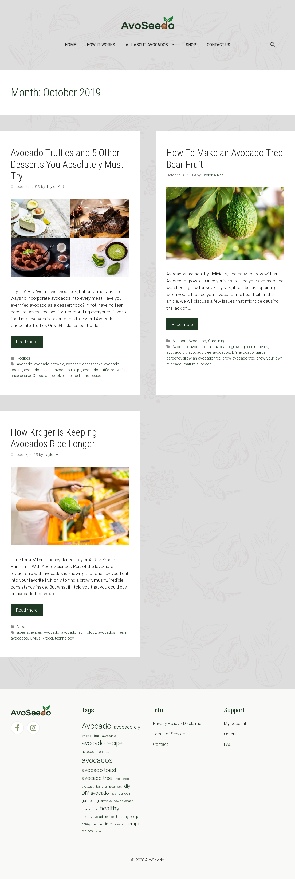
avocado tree (199, 352)
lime (85, 375)
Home (70, 44)
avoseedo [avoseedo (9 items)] (121, 779)
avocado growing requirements (241, 347)
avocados (221, 352)
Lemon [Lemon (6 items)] (97, 824)
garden (262, 352)
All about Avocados (153, 44)
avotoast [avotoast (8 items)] (88, 787)
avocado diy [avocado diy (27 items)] (127, 727)
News (21, 627)
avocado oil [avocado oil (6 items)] (109, 736)
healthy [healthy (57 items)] (109, 808)
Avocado (24, 364)
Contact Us (218, 44)
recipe (96, 375)
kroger (47, 638)
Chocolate (41, 375)
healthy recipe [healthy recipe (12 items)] (128, 816)
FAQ (228, 744)
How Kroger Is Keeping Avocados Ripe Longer (54, 438)
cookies (59, 375)
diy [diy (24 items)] (127, 786)
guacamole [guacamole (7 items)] (89, 809)
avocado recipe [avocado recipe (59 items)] (102, 743)
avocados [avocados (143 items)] (97, 760)
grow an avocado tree (202, 358)
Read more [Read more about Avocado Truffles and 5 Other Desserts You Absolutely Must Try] (26, 341)
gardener (173, 358)
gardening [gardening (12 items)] (90, 800)
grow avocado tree (238, 358)
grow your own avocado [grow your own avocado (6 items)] (117, 801)
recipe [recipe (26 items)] (133, 824)
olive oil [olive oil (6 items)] (119, 824)
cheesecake (21, 375)
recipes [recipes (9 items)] (87, 831)
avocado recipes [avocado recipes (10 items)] (95, 752)
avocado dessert (38, 370)
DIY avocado (243, 352)
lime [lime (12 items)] (108, 824)
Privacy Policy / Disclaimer (178, 723)
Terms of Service (169, 733)
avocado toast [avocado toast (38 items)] (99, 770)
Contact (160, 744)
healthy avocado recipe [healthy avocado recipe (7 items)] (98, 817)
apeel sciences (29, 632)
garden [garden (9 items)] (124, 793)
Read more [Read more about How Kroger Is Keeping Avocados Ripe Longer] (26, 610)
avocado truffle (96, 370)
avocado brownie (49, 364)
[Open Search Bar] (272, 44)
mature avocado (197, 364)
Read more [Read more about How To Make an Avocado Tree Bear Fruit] (182, 324)
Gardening (216, 341)
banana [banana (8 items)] (101, 787)
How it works (101, 44)
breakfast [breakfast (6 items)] (115, 787)
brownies (119, 370)
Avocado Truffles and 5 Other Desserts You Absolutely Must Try (67, 164)
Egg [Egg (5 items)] (113, 793)
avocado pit (176, 352)
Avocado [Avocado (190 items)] (96, 726)
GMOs (35, 638)
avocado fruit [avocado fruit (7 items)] (91, 736)
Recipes (23, 358)
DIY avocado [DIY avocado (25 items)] (95, 793)
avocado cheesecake (84, 364)
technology (64, 638)
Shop (191, 44)
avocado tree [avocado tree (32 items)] (97, 778)
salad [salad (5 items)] (99, 831)
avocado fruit (201, 347)
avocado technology (78, 632)
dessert (74, 375)
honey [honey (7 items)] (86, 824)
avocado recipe (68, 370)
